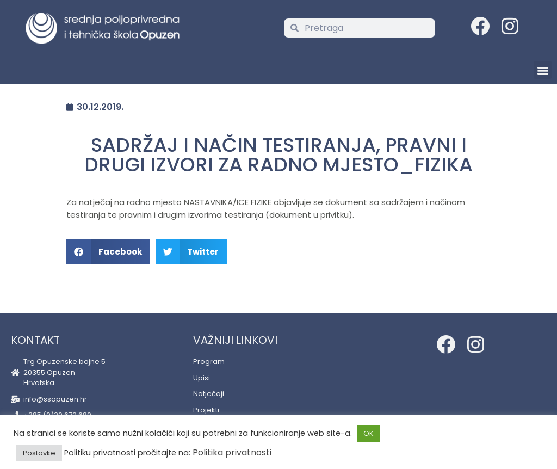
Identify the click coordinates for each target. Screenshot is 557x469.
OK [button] (368, 433)
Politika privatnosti (232, 452)
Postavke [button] (39, 453)
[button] (543, 70)
